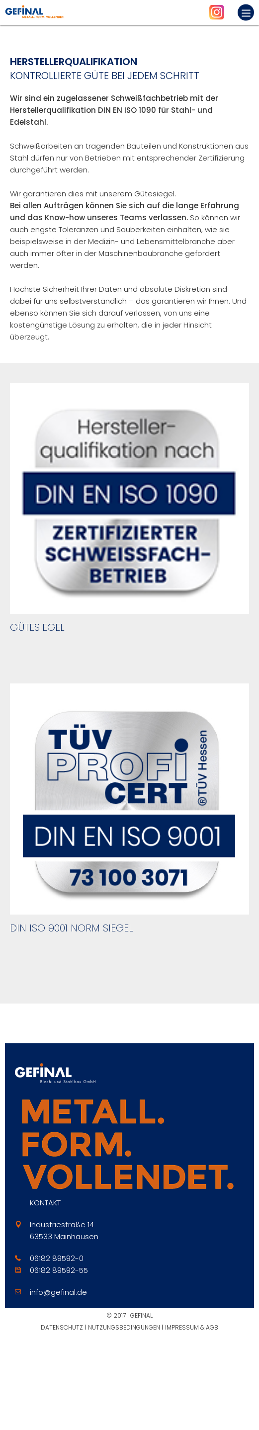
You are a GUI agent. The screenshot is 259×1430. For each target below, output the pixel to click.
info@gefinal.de (58, 1292)
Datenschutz (62, 1327)
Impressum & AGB (191, 1327)
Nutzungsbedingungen (124, 1327)
